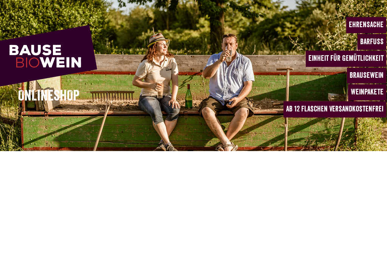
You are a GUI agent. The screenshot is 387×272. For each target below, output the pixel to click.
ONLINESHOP (48, 95)
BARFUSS (372, 42)
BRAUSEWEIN (367, 75)
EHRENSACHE (366, 25)
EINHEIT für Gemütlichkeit (346, 58)
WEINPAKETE (367, 92)
